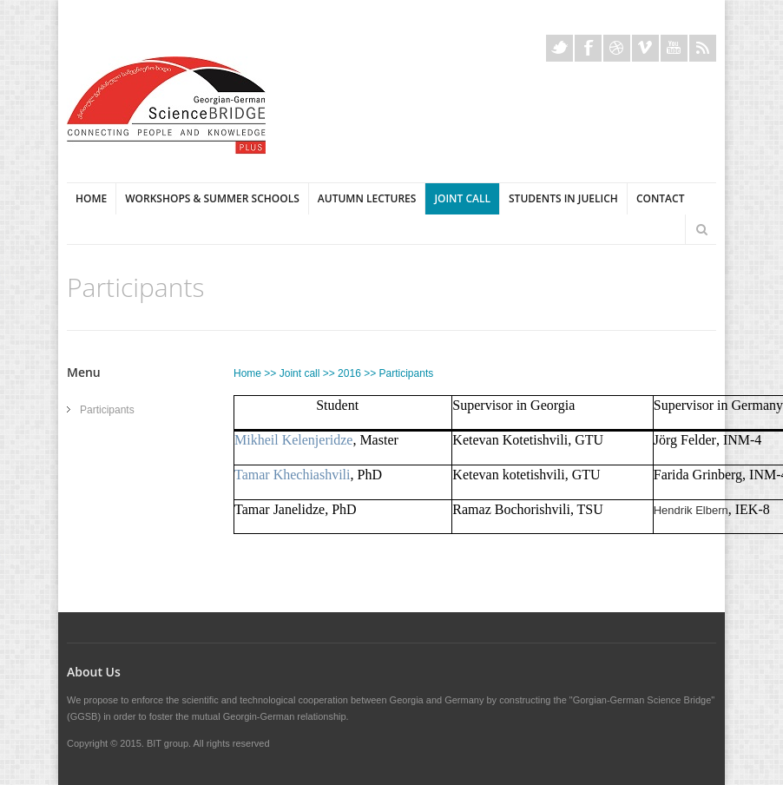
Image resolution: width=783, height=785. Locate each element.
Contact (660, 198)
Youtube (674, 48)
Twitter (559, 48)
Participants (107, 410)
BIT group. (169, 743)
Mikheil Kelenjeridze (293, 439)
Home (91, 198)
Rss (702, 48)
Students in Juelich (563, 198)
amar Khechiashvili (296, 474)
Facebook (588, 48)
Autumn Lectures (367, 198)
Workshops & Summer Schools (212, 198)
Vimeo (645, 48)
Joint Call (462, 198)
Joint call (300, 373)
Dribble (616, 48)
